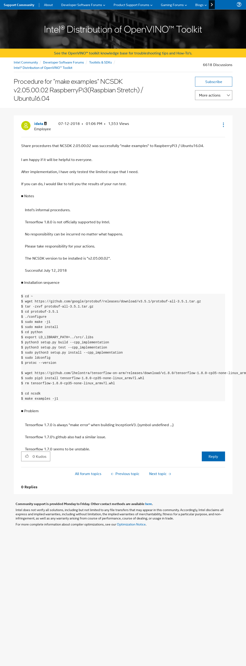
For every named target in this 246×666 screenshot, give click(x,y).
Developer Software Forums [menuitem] (81, 4)
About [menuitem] (48, 4)
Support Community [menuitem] (19, 4)
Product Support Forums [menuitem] (131, 4)
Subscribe (213, 81)
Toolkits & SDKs (100, 62)
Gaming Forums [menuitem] (172, 4)
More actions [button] (209, 95)
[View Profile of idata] (40, 123)
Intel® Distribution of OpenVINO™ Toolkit (43, 67)
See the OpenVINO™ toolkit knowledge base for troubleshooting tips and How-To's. (123, 53)
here (148, 503)
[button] (223, 124)
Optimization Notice (131, 524)
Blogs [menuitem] (199, 4)
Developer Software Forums (63, 62)
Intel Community (26, 62)
